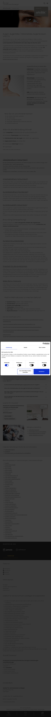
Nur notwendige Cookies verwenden (25, 371)
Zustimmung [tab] (9, 347)
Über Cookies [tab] (42, 347)
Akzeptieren (41, 371)
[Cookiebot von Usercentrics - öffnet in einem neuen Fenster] (43, 344)
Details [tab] (25, 347)
